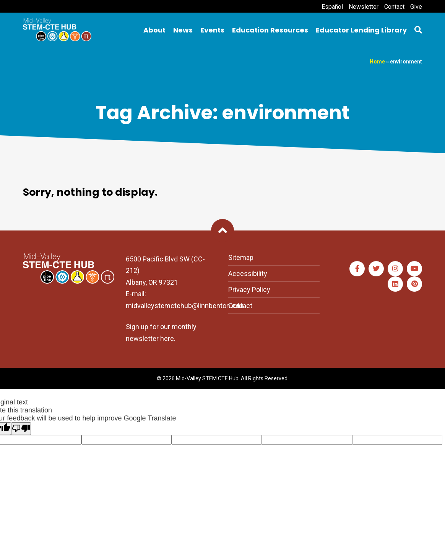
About (154, 30)
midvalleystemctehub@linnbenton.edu (184, 306)
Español (332, 6)
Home (377, 61)
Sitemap (240, 257)
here (167, 338)
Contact (394, 6)
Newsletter (363, 6)
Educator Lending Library (361, 30)
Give (416, 6)
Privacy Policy (249, 290)
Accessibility (247, 273)
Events (212, 30)
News (183, 30)
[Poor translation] (21, 428)
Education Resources (270, 30)
